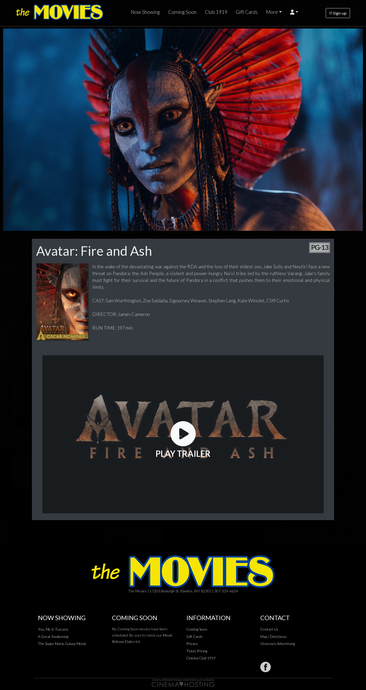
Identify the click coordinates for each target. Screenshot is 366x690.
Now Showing (145, 12)
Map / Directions (273, 636)
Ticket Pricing (196, 651)
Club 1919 (216, 12)
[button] (294, 12)
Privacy (192, 643)
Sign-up (338, 12)
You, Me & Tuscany (53, 629)
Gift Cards (247, 12)
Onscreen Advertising (277, 643)
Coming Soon (182, 12)
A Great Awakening (53, 636)
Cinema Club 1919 (201, 658)
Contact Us (269, 629)
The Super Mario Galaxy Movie (62, 643)
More (272, 12)
